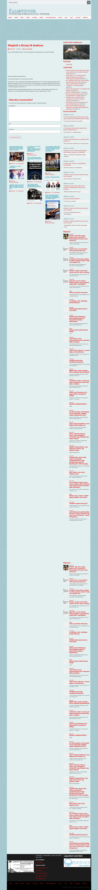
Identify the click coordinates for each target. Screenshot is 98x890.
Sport (66, 17)
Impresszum (39, 870)
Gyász (71, 17)
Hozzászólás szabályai (41, 873)
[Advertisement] (49, 29)
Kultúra (28, 17)
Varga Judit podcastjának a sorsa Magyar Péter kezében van (34, 159)
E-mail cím (11, 129)
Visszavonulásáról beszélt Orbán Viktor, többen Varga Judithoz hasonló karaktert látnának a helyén (16, 148)
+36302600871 (39, 862)
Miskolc (10, 17)
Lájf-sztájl (78, 17)
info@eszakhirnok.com (41, 868)
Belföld (16, 17)
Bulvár (22, 17)
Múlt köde (85, 17)
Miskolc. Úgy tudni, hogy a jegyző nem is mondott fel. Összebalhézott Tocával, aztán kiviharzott (74, 187)
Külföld (41, 17)
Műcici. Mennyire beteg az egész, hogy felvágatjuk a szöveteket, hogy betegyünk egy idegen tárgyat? (52, 196)
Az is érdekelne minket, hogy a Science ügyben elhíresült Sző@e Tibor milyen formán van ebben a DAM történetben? (52, 149)
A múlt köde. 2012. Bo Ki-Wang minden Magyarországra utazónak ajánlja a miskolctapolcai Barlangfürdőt (34, 149)
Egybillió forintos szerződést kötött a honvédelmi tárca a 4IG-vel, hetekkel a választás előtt (16, 186)
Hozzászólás (12, 105)
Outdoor (60, 17)
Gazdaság (34, 17)
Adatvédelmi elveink (41, 878)
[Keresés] (88, 2)
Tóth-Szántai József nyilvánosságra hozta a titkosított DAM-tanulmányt (34, 185)
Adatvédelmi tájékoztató (42, 876)
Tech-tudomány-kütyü (51, 17)
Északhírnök (22, 10)
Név (10, 123)
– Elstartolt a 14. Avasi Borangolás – (15, 167)
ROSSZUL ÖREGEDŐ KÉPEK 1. (52, 178)
